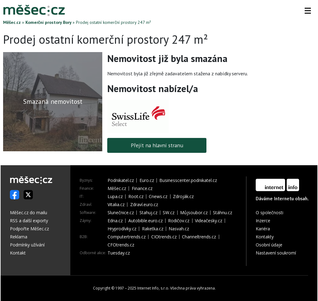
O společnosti (269, 212)
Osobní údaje (269, 245)
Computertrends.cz (127, 237)
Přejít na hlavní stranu (157, 145)
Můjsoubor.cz (194, 212)
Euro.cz (146, 180)
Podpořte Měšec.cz (29, 229)
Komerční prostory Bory (48, 22)
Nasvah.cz (179, 229)
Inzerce (263, 221)
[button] (307, 10)
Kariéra (263, 229)
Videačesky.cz (208, 221)
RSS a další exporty (29, 221)
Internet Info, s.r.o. (153, 288)
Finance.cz (142, 188)
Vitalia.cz (116, 204)
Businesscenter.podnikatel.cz (188, 180)
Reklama (18, 237)
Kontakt (18, 253)
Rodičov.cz (178, 221)
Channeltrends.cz (199, 237)
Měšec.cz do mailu (28, 212)
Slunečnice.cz (121, 212)
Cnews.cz (158, 196)
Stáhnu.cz (222, 212)
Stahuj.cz (148, 212)
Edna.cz (115, 221)
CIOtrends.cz (164, 237)
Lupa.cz (115, 196)
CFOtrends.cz (121, 245)
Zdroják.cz (183, 196)
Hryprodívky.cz (122, 229)
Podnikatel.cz (121, 180)
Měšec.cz (12, 22)
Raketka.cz (152, 229)
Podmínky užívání (27, 245)
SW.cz (168, 212)
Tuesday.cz (119, 253)
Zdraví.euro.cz (144, 204)
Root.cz (136, 196)
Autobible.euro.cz (145, 221)
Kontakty (265, 237)
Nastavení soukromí (276, 253)
